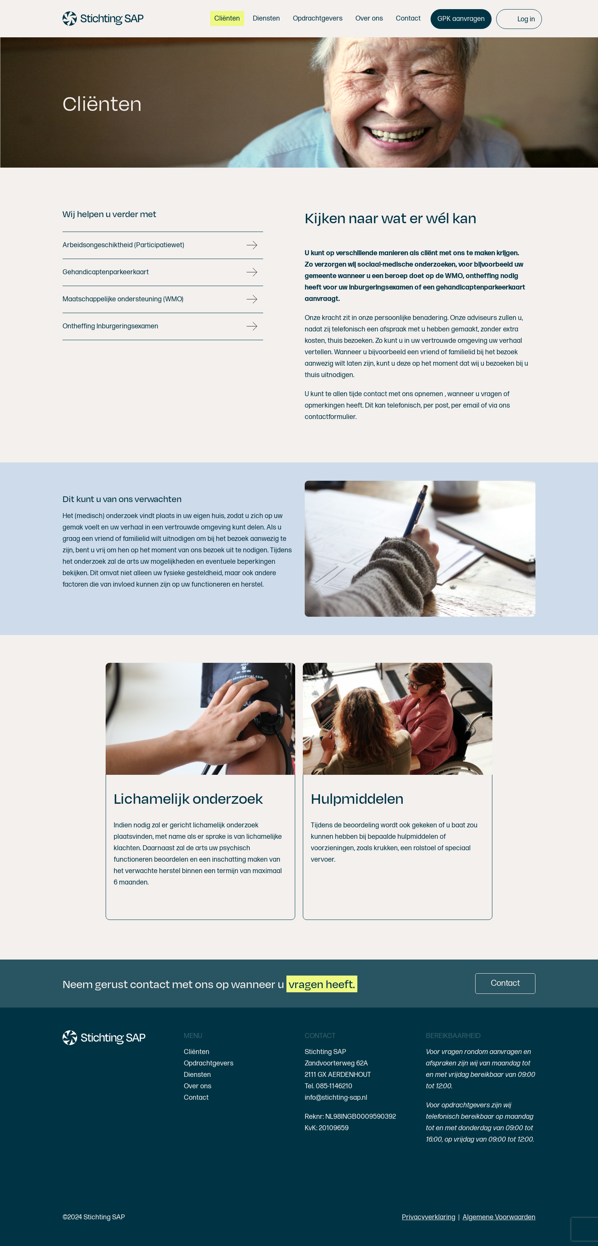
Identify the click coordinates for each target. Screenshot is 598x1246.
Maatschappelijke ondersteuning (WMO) (123, 299)
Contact (196, 1098)
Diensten (197, 1075)
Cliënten (196, 1052)
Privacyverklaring (428, 1217)
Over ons (197, 1086)
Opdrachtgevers (208, 1063)
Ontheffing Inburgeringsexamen (110, 326)
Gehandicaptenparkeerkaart (106, 272)
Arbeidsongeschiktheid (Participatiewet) (123, 245)
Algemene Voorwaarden (499, 1217)
